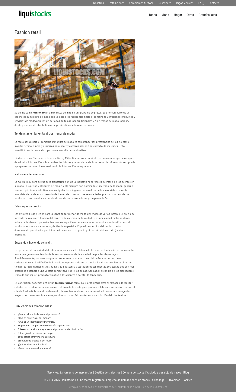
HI (139, 387)
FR (127, 387)
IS (145, 387)
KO (156, 387)
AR (76, 387)
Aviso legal (158, 380)
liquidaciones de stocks (135, 380)
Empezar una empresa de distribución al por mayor (44, 325)
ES (166, 387)
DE (130, 387)
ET (122, 387)
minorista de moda (62, 112)
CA (89, 387)
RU (162, 387)
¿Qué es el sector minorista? (32, 344)
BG (86, 387)
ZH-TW (101, 387)
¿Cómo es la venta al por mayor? (34, 348)
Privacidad (173, 380)
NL (116, 387)
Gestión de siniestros (107, 372)
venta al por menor (65, 214)
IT (151, 387)
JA (153, 387)
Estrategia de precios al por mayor (35, 340)
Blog (186, 372)
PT (159, 387)
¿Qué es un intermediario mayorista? (36, 321)
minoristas (110, 190)
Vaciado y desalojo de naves (163, 372)
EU (79, 387)
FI (125, 387)
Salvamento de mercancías (76, 372)
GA (148, 387)
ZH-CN (94, 387)
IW (136, 387)
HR (106, 387)
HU (142, 387)
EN (119, 387)
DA (113, 387)
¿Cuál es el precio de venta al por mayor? (39, 314)
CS (110, 387)
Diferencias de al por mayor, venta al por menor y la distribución (50, 329)
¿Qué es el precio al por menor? (34, 318)
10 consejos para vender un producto (37, 336)
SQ (73, 387)
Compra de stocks (133, 372)
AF (70, 387)
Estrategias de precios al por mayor (35, 333)
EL (134, 387)
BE (83, 387)
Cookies (187, 380)
